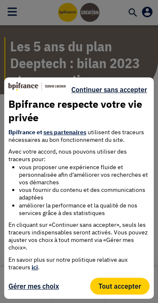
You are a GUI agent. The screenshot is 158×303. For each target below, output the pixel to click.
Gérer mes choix (33, 286)
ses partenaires (64, 132)
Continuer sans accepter (109, 89)
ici (35, 267)
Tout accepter (120, 286)
